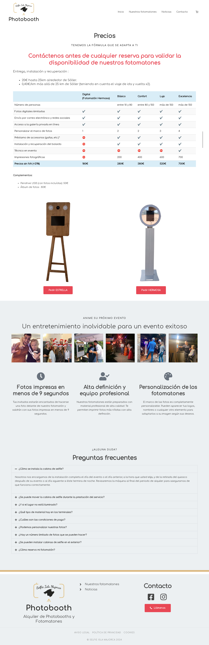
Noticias (166, 13)
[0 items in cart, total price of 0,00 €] (197, 13)
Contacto (182, 13)
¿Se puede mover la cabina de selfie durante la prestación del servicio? (63, 499)
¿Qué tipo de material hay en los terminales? (46, 515)
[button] (104, 471)
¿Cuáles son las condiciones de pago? (42, 522)
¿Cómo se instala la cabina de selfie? (41, 471)
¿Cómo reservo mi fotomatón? (37, 552)
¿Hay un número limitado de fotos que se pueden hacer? (53, 537)
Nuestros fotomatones (143, 13)
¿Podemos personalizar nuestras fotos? (43, 530)
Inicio (121, 13)
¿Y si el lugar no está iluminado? (38, 507)
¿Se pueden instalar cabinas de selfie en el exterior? (51, 545)
